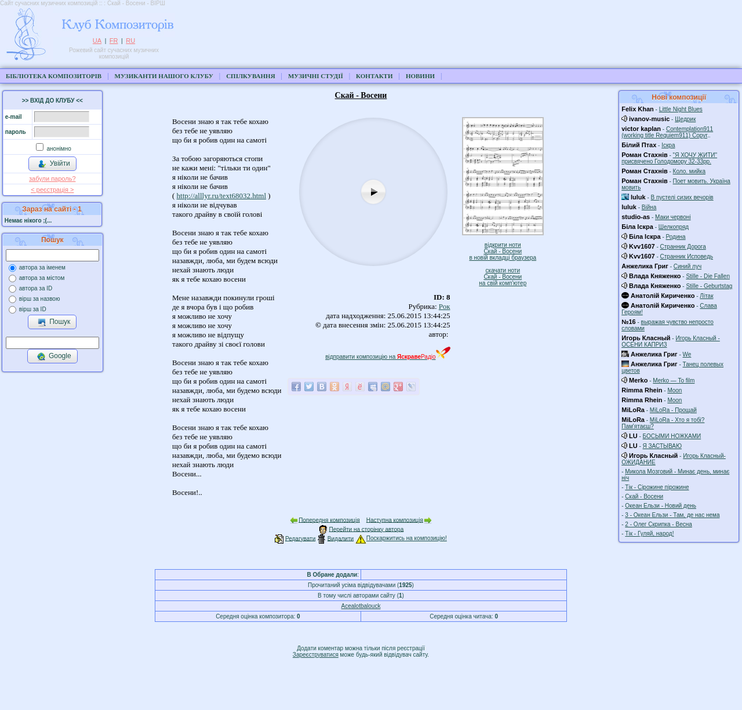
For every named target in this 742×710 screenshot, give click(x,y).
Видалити (341, 538)
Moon (674, 390)
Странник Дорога (683, 246)
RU (130, 40)
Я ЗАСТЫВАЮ (662, 446)
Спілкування (250, 75)
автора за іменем (42, 267)
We (687, 354)
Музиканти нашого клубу (164, 75)
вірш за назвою (39, 299)
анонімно (58, 148)
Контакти (374, 75)
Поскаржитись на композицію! (401, 538)
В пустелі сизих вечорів (682, 197)
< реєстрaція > (52, 189)
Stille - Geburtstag (709, 286)
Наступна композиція (394, 519)
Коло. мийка (689, 171)
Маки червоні (673, 217)
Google (54, 356)
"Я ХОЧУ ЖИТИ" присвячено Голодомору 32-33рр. (669, 158)
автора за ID (36, 288)
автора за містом (42, 278)
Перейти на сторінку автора (366, 529)
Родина (676, 237)
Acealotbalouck (361, 606)
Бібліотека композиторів (53, 75)
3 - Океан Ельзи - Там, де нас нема (672, 515)
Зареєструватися (316, 654)
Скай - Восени (644, 496)
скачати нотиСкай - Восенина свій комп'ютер (502, 276)
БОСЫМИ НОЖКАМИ (672, 436)
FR (114, 40)
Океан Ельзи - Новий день (660, 506)
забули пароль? (52, 178)
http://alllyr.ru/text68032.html (222, 195)
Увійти (54, 164)
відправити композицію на (387, 357)
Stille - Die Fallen (708, 276)
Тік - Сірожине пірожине (657, 487)
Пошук (53, 322)
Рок (444, 306)
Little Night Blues (681, 109)
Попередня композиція (329, 519)
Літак (706, 296)
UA (97, 40)
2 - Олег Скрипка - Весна (658, 524)
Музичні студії (315, 75)
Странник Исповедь (686, 256)
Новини (420, 75)
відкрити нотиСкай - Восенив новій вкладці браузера (502, 251)
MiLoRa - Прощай (673, 410)
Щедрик (685, 119)
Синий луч (687, 266)
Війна (649, 207)
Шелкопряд (674, 227)
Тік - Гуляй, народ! (649, 533)
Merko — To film (673, 380)
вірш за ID (32, 309)
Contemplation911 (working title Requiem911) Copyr (667, 132)
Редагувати (300, 538)
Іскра (668, 145)
